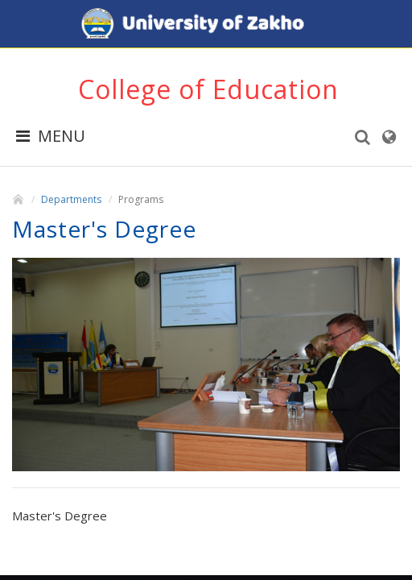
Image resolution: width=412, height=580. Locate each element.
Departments (71, 199)
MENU (50, 136)
